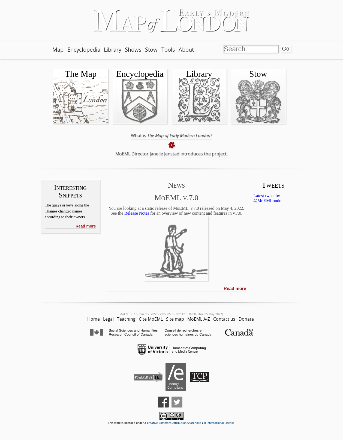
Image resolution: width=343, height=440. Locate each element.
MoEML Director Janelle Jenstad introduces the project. (171, 154)
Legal (108, 319)
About (186, 49)
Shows (133, 49)
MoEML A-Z (198, 319)
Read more (86, 226)
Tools (168, 49)
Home (93, 319)
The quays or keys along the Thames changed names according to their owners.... (67, 211)
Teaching (126, 319)
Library (112, 49)
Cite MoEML (151, 319)
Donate (246, 319)
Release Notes (136, 213)
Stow (151, 49)
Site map (175, 319)
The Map (81, 74)
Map (58, 49)
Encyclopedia (83, 49)
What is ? (171, 135)
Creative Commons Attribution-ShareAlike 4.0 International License (190, 423)
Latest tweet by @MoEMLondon (268, 198)
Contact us (224, 319)
